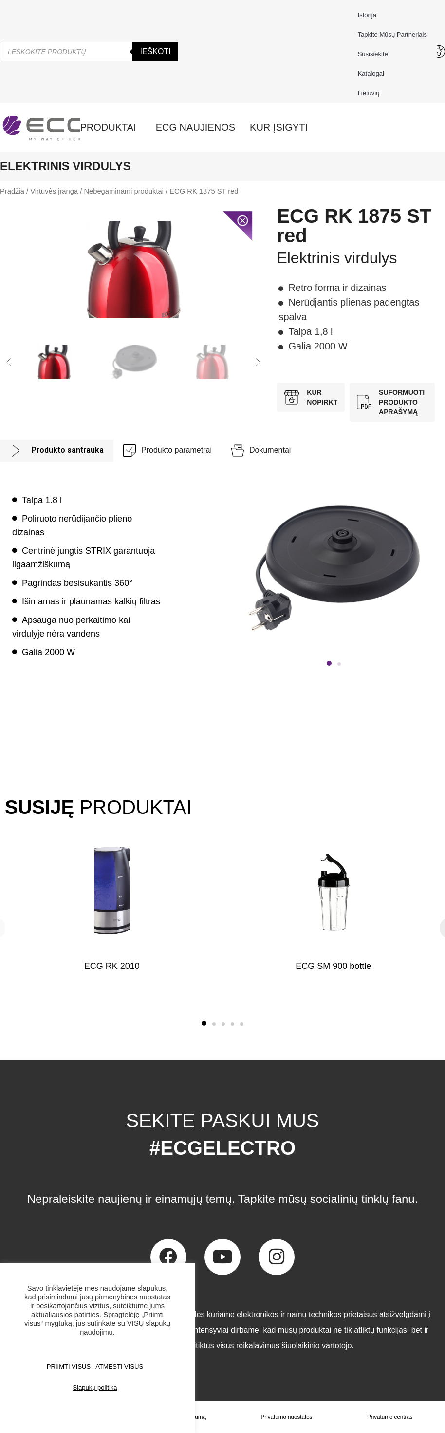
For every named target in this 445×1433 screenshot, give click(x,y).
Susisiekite (375, 54)
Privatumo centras (390, 1417)
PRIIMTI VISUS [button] (69, 1366)
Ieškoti (155, 51)
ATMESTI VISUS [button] (119, 1366)
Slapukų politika (95, 1387)
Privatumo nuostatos (287, 1417)
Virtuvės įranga (54, 191)
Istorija (367, 15)
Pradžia (12, 191)
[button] (9, 362)
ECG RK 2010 (112, 966)
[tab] (56, 451)
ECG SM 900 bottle (333, 966)
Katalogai (371, 73)
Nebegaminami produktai (124, 191)
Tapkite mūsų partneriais (392, 34)
